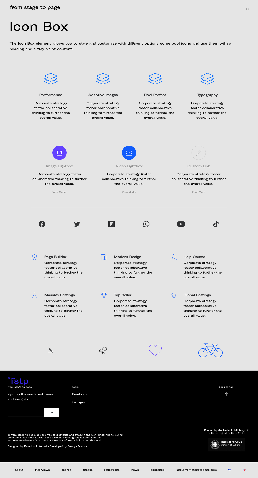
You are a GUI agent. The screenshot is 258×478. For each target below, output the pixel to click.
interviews (42, 470)
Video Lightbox (129, 166)
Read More (198, 192)
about (19, 470)
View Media (59, 192)
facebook (79, 394)
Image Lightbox (59, 166)
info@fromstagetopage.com (196, 470)
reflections (112, 470)
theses (88, 470)
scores (66, 470)
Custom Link (198, 166)
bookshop (157, 470)
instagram (80, 402)
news (135, 470)
